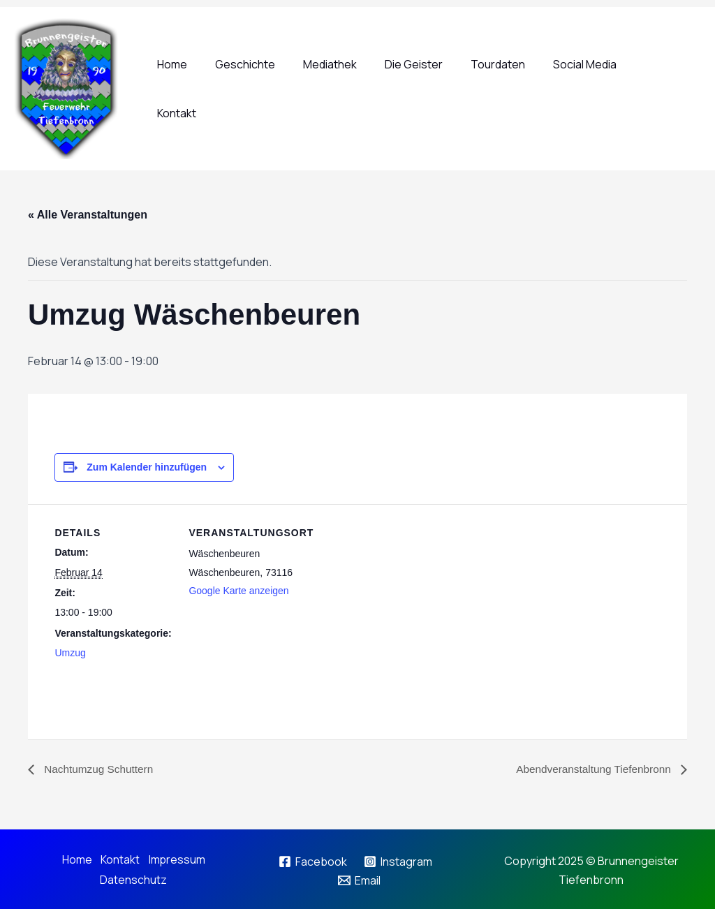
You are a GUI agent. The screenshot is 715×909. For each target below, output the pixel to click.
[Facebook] (312, 861)
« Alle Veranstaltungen (87, 215)
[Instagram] (398, 861)
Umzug (69, 652)
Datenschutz (132, 878)
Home (205, 88)
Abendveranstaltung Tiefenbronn (591, 770)
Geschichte (272, 88)
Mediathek (351, 88)
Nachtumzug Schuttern (99, 770)
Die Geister (430, 88)
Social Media (589, 88)
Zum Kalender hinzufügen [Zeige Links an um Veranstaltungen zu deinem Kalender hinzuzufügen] (147, 466)
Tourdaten (508, 88)
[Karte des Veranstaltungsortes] (396, 648)
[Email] (359, 879)
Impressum (177, 859)
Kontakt (663, 88)
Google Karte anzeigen (238, 590)
